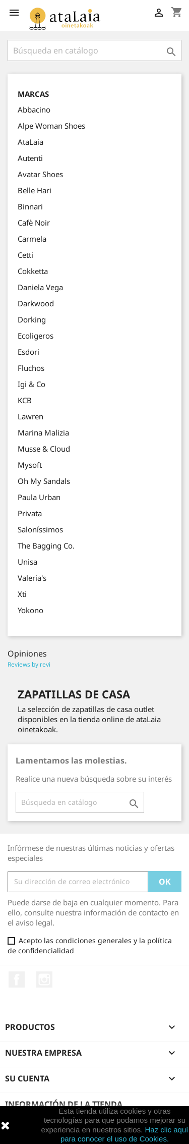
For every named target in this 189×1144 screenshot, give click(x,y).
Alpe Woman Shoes (51, 126)
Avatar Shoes (40, 174)
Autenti (30, 158)
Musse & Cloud (44, 449)
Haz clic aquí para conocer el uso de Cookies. (124, 1134)
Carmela (32, 239)
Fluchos (31, 368)
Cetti (25, 255)
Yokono (30, 610)
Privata (30, 513)
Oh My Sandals (44, 481)
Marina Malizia (43, 432)
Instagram (44, 979)
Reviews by (29, 664)
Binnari (30, 206)
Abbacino (34, 109)
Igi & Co (31, 384)
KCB (25, 400)
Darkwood (36, 303)
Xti (22, 594)
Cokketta (33, 271)
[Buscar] (94, 50)
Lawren (30, 416)
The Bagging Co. (46, 545)
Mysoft (30, 465)
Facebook (17, 979)
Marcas (33, 94)
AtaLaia (30, 142)
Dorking (32, 319)
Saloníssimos (40, 529)
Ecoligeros (35, 336)
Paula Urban (39, 497)
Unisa (27, 562)
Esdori (28, 352)
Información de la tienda (63, 1104)
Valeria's (32, 578)
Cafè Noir (34, 222)
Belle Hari (34, 190)
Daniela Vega (40, 287)
